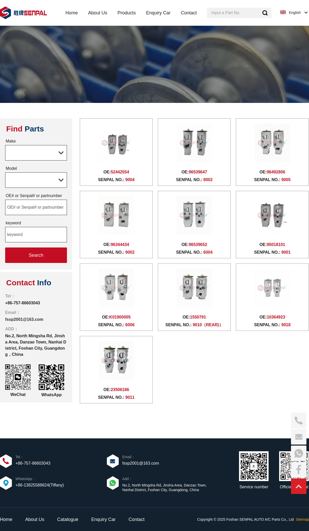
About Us (34, 519)
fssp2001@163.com (24, 319)
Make (11, 141)
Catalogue (67, 519)
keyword (13, 223)
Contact (136, 519)
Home (6, 519)
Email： (12, 312)
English (295, 13)
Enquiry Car (103, 519)
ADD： (11, 329)
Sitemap (302, 519)
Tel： (10, 296)
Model (11, 168)
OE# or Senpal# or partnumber (34, 195)
